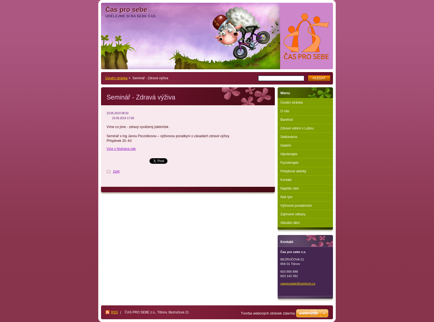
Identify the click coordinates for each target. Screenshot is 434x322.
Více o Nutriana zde (121, 149)
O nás (284, 111)
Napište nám (289, 188)
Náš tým (286, 197)
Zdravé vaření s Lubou (297, 128)
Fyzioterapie (289, 163)
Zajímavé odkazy (293, 214)
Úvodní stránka (116, 78)
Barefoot (286, 120)
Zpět (116, 171)
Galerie (285, 145)
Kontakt (286, 180)
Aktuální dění (290, 223)
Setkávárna (288, 137)
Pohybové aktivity (293, 171)
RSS (114, 312)
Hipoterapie (288, 154)
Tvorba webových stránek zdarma (268, 313)
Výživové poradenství (296, 206)
